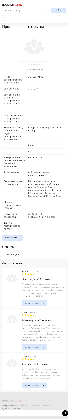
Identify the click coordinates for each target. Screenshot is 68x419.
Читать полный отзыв (34, 303)
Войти (59, 10)
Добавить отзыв (12, 238)
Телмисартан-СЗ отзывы (37, 320)
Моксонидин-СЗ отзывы (36, 279)
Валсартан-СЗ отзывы (35, 364)
